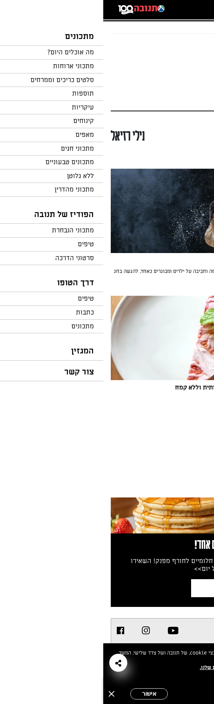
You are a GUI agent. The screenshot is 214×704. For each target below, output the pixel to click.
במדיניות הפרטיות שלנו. (123, 667)
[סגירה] (8, 694)
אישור (46, 693)
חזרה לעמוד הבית (185, 48)
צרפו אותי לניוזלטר (144, 588)
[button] (15, 663)
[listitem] (70, 630)
